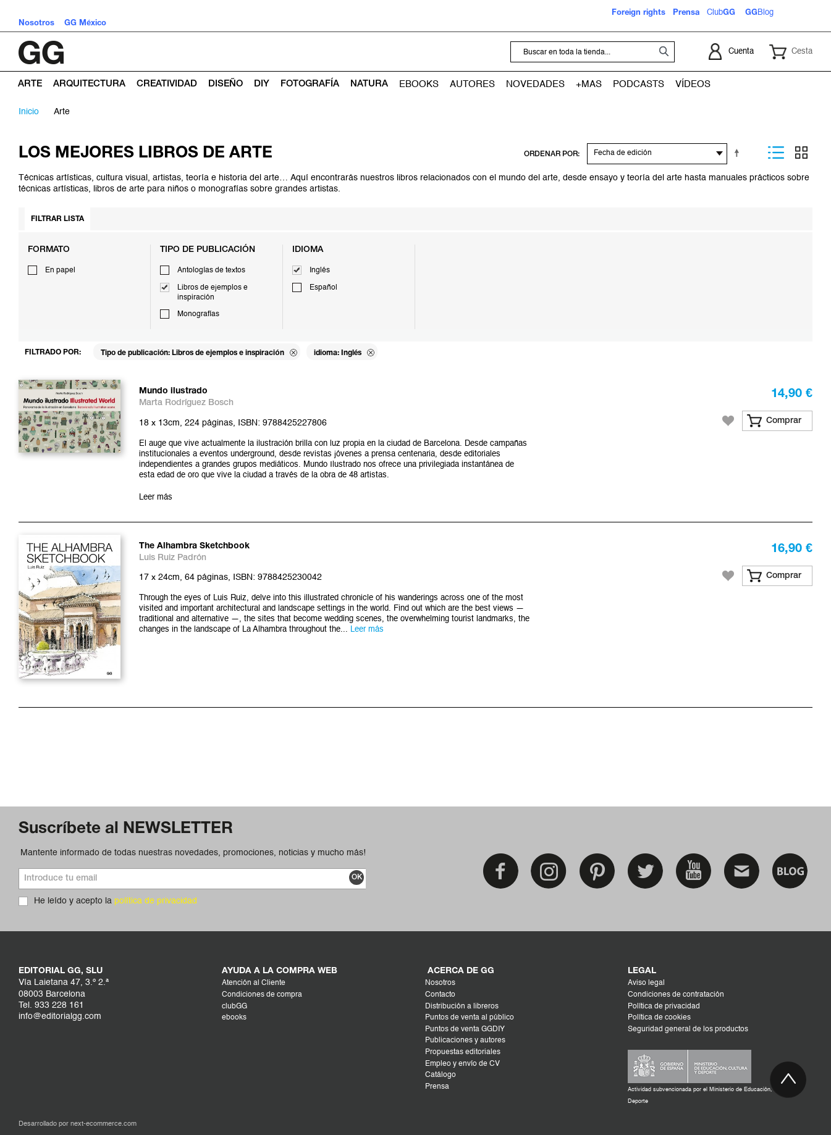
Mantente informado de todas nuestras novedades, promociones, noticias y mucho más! (193, 852)
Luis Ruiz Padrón (172, 558)
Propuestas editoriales (462, 1052)
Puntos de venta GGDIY (465, 1029)
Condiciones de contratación (676, 995)
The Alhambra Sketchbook (194, 546)
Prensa (437, 1087)
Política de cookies (659, 1017)
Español (323, 287)
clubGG (234, 1006)
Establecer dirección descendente (739, 152)
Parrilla (801, 152)
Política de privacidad (664, 1006)
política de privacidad (155, 901)
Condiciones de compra (262, 995)
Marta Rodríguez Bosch (186, 403)
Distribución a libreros (462, 1006)
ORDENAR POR (551, 154)
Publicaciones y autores (465, 1040)
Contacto (440, 995)
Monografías (198, 314)
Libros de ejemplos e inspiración (212, 292)
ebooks (234, 1017)
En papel (60, 270)
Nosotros (440, 983)
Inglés (320, 270)
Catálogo (440, 1075)
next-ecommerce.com (103, 1124)
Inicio (29, 111)
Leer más (155, 497)
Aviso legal (646, 983)
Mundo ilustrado (173, 391)
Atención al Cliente (253, 983)
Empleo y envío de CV (462, 1064)
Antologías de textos (211, 270)
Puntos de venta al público (469, 1017)
